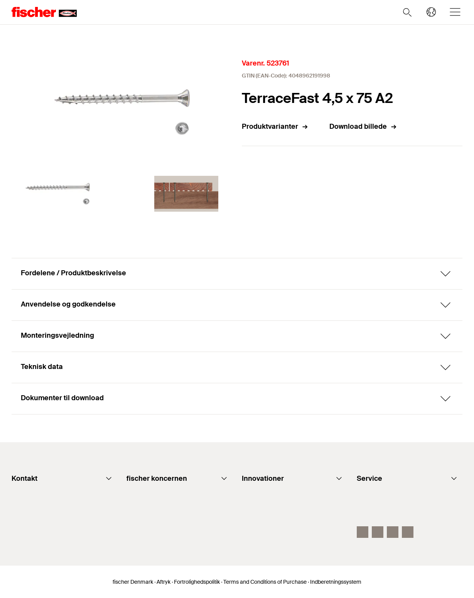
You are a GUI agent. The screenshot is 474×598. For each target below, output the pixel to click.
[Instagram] (407, 532)
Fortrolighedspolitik (197, 581)
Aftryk (163, 581)
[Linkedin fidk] (392, 532)
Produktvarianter (275, 126)
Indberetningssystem (335, 581)
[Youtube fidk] (377, 532)
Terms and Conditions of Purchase (265, 581)
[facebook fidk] (362, 532)
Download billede (363, 126)
